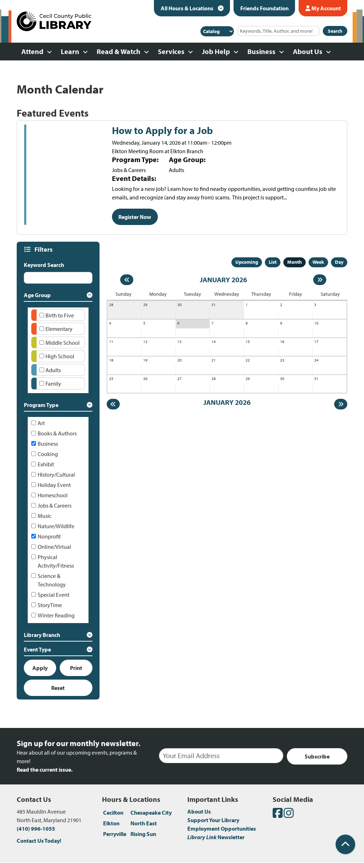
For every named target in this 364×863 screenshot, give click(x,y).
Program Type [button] (41, 404)
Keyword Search (44, 264)
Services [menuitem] (171, 51)
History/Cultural (56, 474)
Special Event (53, 594)
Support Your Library (213, 820)
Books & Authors (57, 433)
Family (53, 383)
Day (339, 262)
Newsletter (216, 837)
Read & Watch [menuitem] (118, 51)
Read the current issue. (45, 769)
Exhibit (46, 464)
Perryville (114, 833)
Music (45, 515)
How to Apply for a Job (162, 130)
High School (60, 356)
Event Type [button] (37, 649)
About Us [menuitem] (307, 51)
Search (335, 31)
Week (318, 262)
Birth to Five (60, 315)
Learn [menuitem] (70, 51)
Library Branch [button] (42, 634)
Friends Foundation (264, 8)
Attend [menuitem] (32, 51)
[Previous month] (126, 279)
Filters (44, 249)
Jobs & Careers (54, 505)
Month (294, 262)
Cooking (48, 453)
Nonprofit (49, 536)
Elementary (59, 328)
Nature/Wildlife (56, 526)
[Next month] (319, 279)
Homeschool (53, 495)
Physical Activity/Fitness (56, 561)
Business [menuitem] (261, 51)
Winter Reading (56, 615)
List (273, 262)
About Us (199, 811)
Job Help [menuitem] (216, 51)
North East (143, 823)
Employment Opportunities (221, 828)
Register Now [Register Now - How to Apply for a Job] (134, 216)
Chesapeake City (151, 812)
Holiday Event (54, 484)
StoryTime (50, 605)
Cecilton (113, 812)
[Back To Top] (345, 844)
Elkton (111, 823)
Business (48, 443)
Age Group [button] (37, 295)
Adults (53, 370)
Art (41, 423)
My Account (323, 8)
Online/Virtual (54, 546)
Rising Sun (143, 833)
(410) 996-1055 (36, 828)
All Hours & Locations (187, 8)
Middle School (63, 342)
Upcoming (246, 262)
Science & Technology (52, 580)
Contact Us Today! (39, 840)
